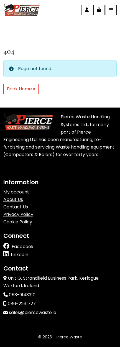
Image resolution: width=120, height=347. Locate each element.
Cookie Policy (17, 222)
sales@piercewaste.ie (29, 312)
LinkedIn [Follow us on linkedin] (19, 254)
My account (16, 192)
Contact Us (15, 207)
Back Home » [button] (21, 89)
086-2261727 (19, 303)
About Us (13, 199)
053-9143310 (19, 295)
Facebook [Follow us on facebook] (23, 246)
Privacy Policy (18, 214)
